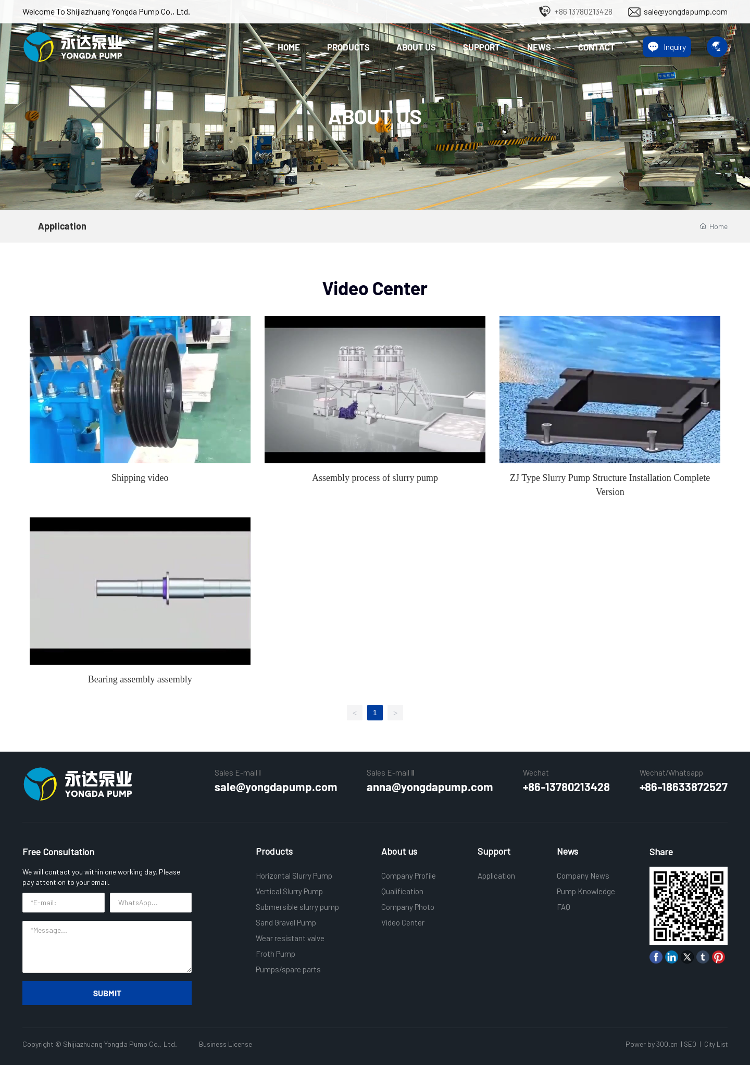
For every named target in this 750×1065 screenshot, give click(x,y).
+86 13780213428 (583, 11)
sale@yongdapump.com (686, 11)
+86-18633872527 (684, 786)
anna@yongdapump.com (430, 786)
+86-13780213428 (566, 786)
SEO (690, 1044)
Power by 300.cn (652, 1043)
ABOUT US (375, 116)
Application (62, 226)
